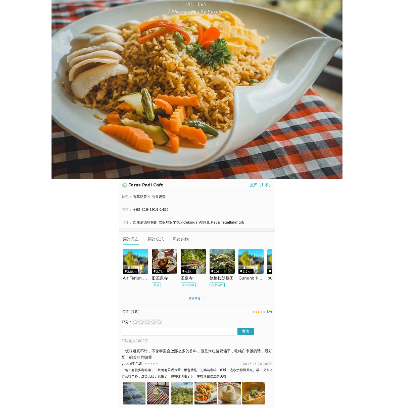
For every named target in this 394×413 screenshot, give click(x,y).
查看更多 (197, 298)
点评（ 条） (261, 185)
